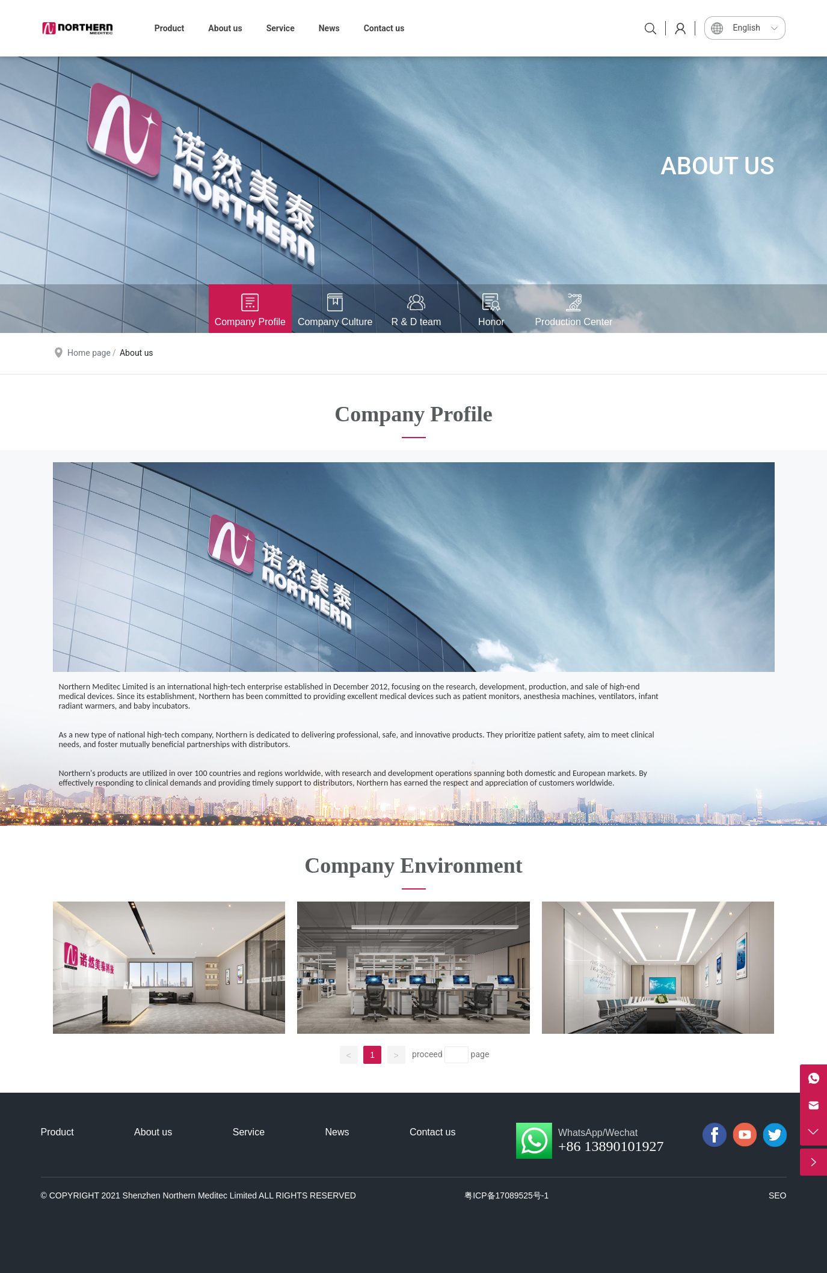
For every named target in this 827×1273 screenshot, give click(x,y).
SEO (778, 1195)
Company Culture (335, 322)
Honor (491, 322)
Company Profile (250, 322)
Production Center (573, 322)
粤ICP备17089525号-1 (506, 1195)
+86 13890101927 (611, 1146)
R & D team (416, 322)
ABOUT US (717, 167)
